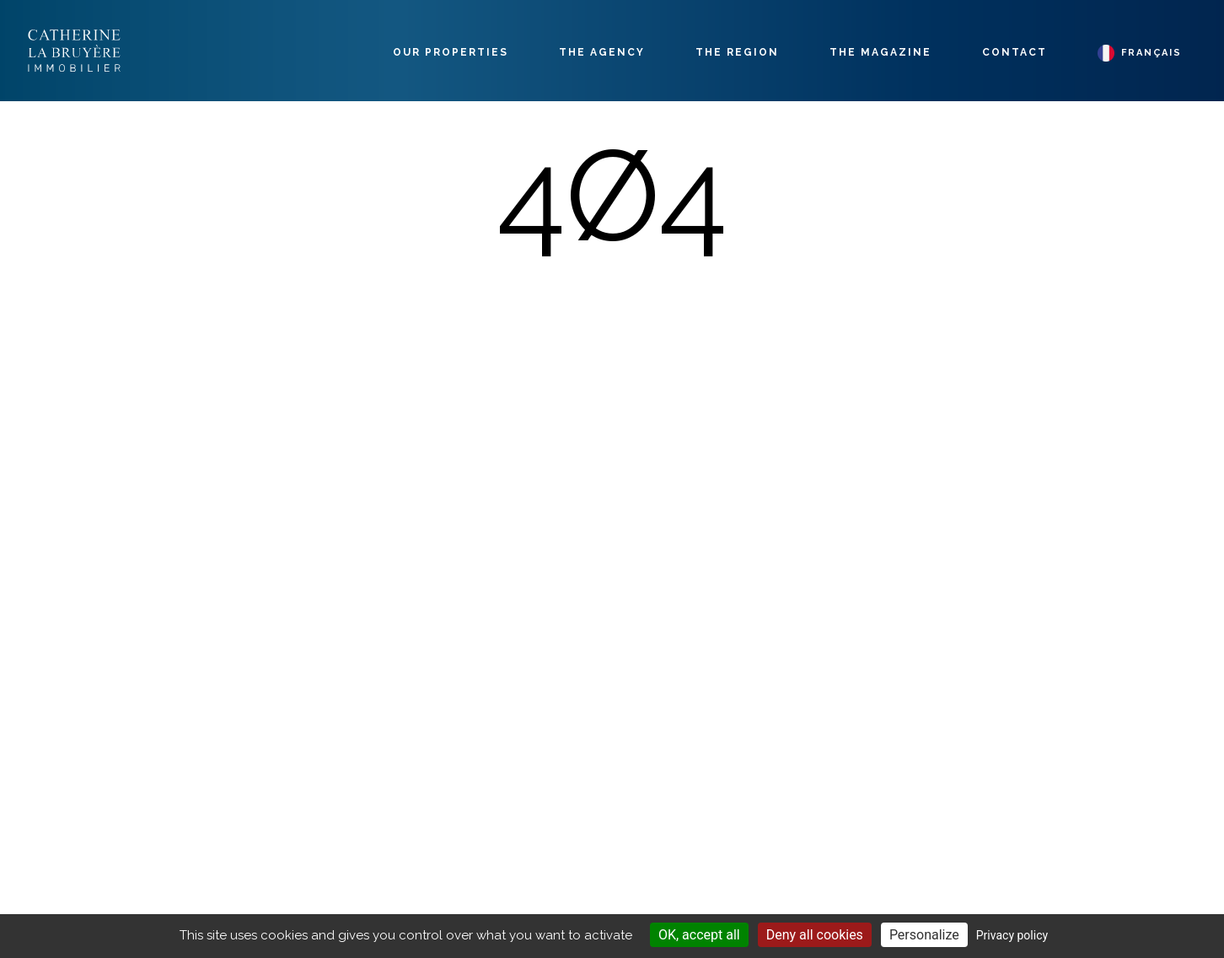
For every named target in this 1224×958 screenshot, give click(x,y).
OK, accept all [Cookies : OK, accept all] (699, 935)
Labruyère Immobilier (74, 50)
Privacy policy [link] (1012, 935)
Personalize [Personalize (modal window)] (924, 935)
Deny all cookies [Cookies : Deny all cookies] (814, 935)
